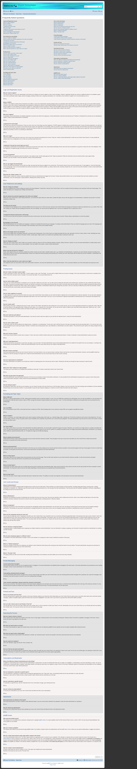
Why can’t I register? (7, 25)
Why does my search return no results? (62, 51)
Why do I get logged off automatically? (11, 31)
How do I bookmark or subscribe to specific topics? (64, 61)
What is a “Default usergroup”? (60, 30)
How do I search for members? (60, 53)
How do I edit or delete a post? (9, 54)
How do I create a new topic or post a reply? (12, 53)
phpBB (46, 225)
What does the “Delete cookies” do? (11, 33)
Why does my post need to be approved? (12, 68)
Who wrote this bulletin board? (60, 74)
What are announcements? (9, 80)
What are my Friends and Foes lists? (61, 43)
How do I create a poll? (8, 57)
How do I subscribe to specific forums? (62, 62)
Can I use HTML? (7, 75)
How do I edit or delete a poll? (9, 59)
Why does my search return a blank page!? (63, 52)
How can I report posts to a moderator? (11, 65)
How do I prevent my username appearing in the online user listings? (18, 39)
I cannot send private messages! (61, 36)
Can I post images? (7, 77)
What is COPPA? (7, 23)
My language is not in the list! (9, 43)
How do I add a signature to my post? (11, 55)
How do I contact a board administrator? (62, 78)
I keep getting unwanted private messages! (63, 37)
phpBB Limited (42, 720)
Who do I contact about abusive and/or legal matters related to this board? (69, 77)
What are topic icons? (8, 84)
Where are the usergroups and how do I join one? (64, 26)
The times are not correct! (8, 40)
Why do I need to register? (9, 22)
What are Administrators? (59, 22)
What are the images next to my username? (12, 44)
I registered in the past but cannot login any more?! (14, 29)
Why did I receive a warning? (9, 64)
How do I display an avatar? (9, 45)
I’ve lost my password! (8, 30)
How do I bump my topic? (8, 69)
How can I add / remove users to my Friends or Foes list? (66, 45)
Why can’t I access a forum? (9, 61)
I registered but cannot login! (9, 26)
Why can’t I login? (7, 27)
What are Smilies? (7, 76)
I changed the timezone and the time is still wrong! (14, 41)
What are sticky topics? (8, 81)
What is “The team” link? (59, 31)
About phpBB (6, 721)
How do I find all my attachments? (61, 69)
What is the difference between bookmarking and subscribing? (67, 59)
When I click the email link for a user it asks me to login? (15, 48)
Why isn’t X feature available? (60, 75)
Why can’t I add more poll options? (10, 58)
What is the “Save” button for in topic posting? (13, 66)
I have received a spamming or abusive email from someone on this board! (70, 39)
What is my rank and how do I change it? (12, 47)
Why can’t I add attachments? (9, 62)
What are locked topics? (8, 83)
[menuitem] (11, 11)
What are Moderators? (58, 23)
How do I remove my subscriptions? (61, 63)
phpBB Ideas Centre (66, 729)
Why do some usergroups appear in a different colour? (65, 29)
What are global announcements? (10, 79)
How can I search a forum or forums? (62, 49)
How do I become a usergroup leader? (62, 27)
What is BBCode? (7, 73)
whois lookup (6, 738)
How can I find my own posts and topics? (62, 55)
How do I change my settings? (9, 37)
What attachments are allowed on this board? (63, 68)
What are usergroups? (58, 25)
